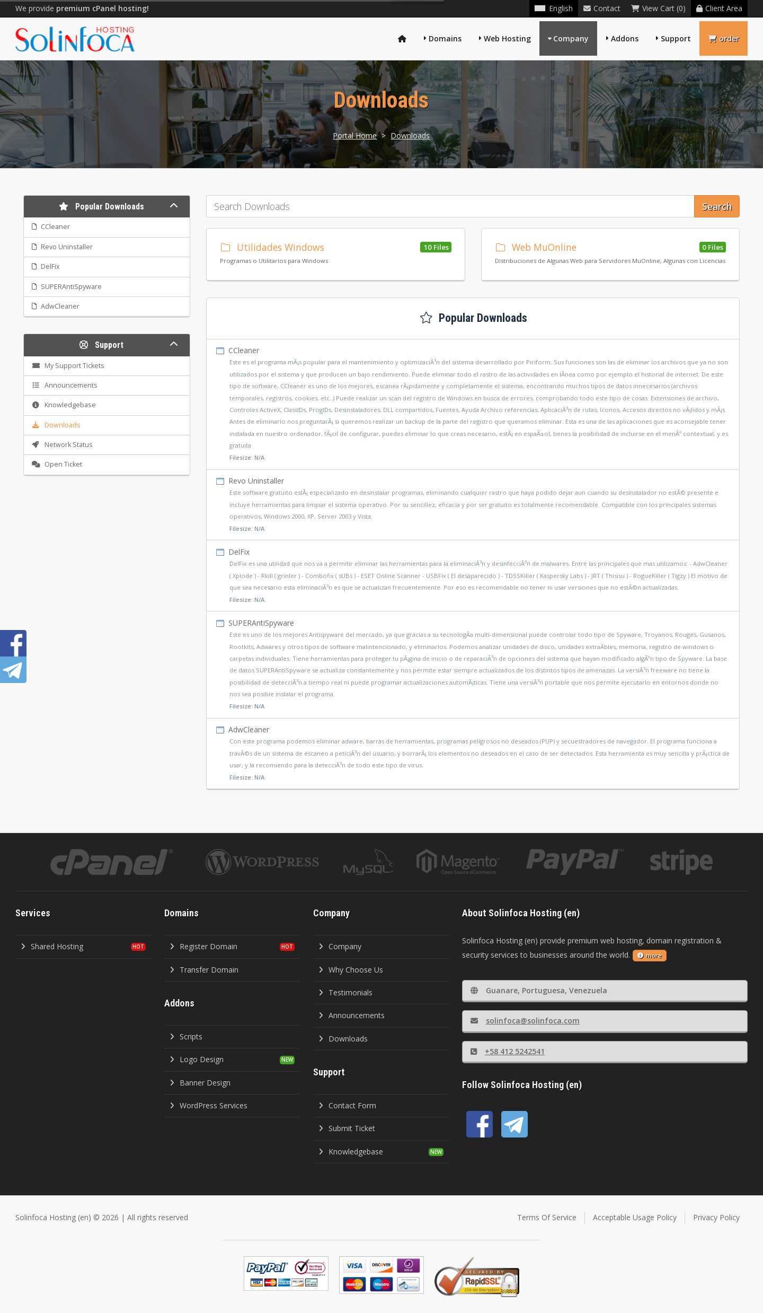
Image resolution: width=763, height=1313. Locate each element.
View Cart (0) (658, 8)
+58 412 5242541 (508, 1051)
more (649, 955)
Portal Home (355, 135)
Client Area (719, 8)
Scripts (186, 1036)
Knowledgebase (350, 1151)
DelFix (473, 576)
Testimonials (345, 992)
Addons (624, 38)
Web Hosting (507, 38)
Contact (601, 8)
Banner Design (200, 1083)
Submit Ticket (346, 1128)
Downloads (410, 135)
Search (717, 206)
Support (676, 38)
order (723, 38)
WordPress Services (208, 1105)
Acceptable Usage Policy (635, 1217)
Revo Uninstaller (473, 505)
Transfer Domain (204, 970)
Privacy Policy (716, 1217)
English (554, 8)
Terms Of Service (546, 1217)
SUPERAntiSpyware (473, 665)
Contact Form (347, 1105)
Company (571, 38)
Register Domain (203, 946)
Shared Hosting (52, 946)
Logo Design (197, 1059)
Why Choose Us (350, 970)
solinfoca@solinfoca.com (525, 1021)
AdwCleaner (473, 753)
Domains (445, 38)
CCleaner (473, 404)
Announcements (351, 1015)
